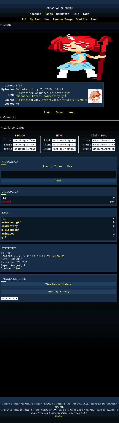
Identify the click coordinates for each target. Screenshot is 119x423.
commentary (9, 241)
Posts (49, 16)
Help (76, 16)
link (17, 290)
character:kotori (29, 101)
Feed (94, 22)
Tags (86, 16)
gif (3, 255)
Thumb (8, 154)
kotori (6, 215)
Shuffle (81, 22)
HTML (59, 144)
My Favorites (39, 22)
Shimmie (48, 403)
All (24, 22)
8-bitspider (10, 246)
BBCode (20, 144)
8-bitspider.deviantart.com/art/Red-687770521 (52, 106)
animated (7, 250)
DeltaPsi (58, 275)
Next (70, 177)
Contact (59, 416)
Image (8, 159)
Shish (59, 403)
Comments (62, 16)
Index (58, 177)
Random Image (63, 22)
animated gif (11, 237)
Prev (46, 177)
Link (8, 149)
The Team (71, 403)
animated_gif (60, 98)
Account (35, 16)
